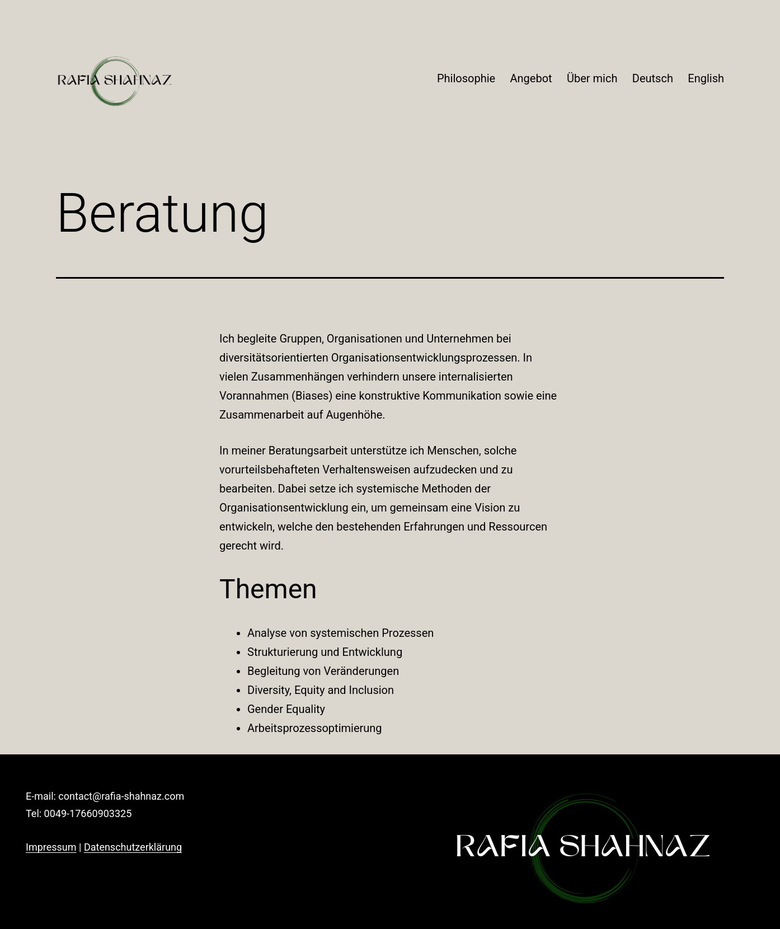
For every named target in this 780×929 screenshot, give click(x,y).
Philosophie (466, 78)
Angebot (531, 78)
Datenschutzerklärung (133, 847)
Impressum (51, 847)
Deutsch (652, 78)
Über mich (592, 78)
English (706, 78)
